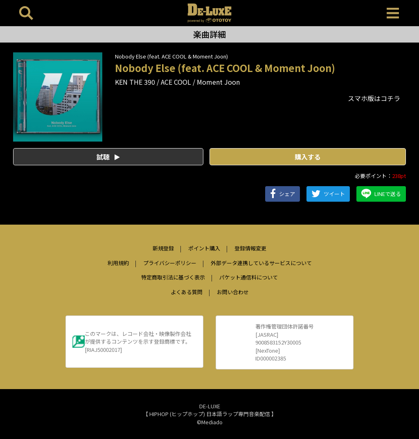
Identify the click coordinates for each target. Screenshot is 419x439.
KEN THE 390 (135, 82)
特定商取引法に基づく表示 (173, 277)
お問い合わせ (233, 292)
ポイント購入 (204, 248)
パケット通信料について (248, 277)
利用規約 (118, 263)
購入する (308, 157)
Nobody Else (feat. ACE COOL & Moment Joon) (171, 56)
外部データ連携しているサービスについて (261, 263)
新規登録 (163, 248)
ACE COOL (176, 82)
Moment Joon (218, 82)
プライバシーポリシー (169, 263)
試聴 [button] (108, 157)
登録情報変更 (250, 248)
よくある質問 (187, 292)
